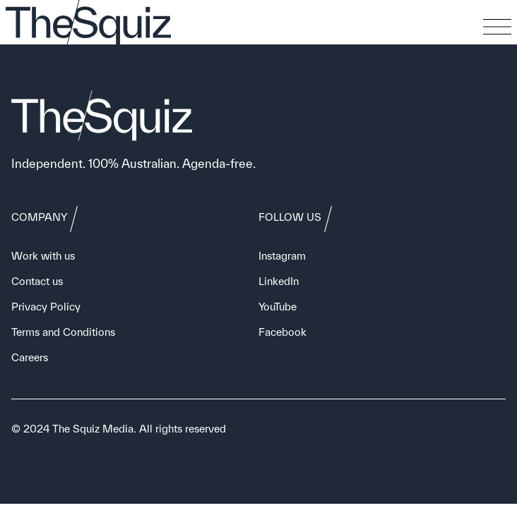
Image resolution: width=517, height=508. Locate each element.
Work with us (43, 256)
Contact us (37, 281)
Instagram (282, 256)
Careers (29, 357)
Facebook (282, 332)
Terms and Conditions (63, 332)
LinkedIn (278, 281)
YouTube (277, 307)
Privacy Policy (46, 307)
